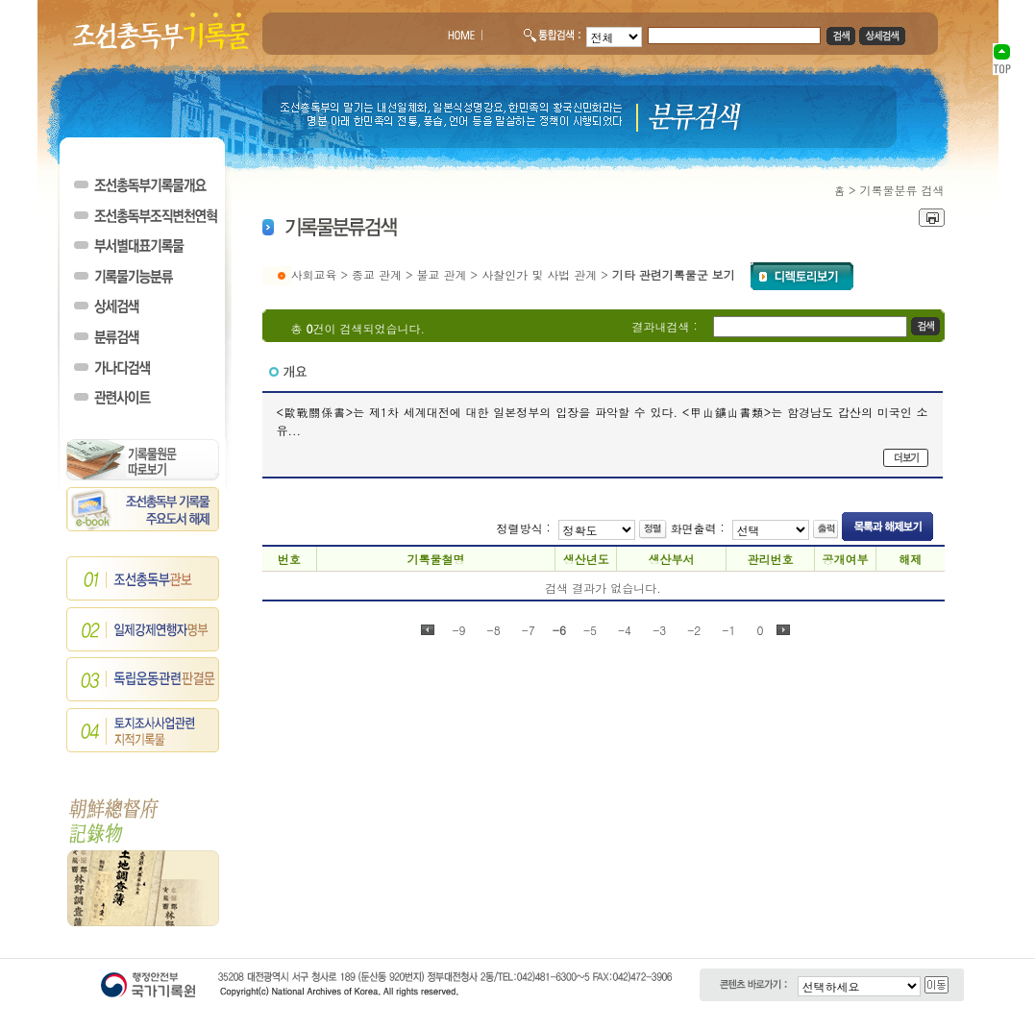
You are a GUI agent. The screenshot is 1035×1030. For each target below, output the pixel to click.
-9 (459, 630)
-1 (728, 630)
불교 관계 (442, 274)
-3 (659, 630)
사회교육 (314, 274)
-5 (590, 630)
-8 (494, 630)
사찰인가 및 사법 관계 (539, 274)
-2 (693, 630)
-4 (624, 630)
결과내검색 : (665, 326)
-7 (528, 630)
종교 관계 (377, 274)
